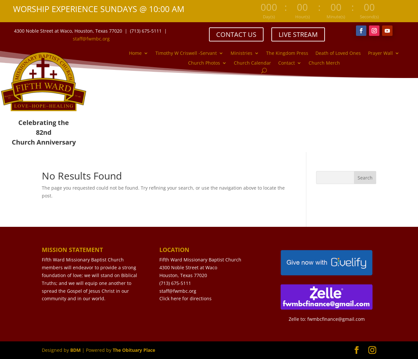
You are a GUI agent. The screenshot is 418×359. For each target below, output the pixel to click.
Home (135, 53)
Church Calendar (252, 63)
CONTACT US (236, 34)
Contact (286, 63)
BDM (75, 350)
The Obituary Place (134, 350)
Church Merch (324, 63)
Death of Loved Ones (338, 53)
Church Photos (204, 63)
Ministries (241, 53)
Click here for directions (185, 298)
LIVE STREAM (298, 34)
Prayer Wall (380, 53)
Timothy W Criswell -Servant (186, 53)
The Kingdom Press (287, 53)
